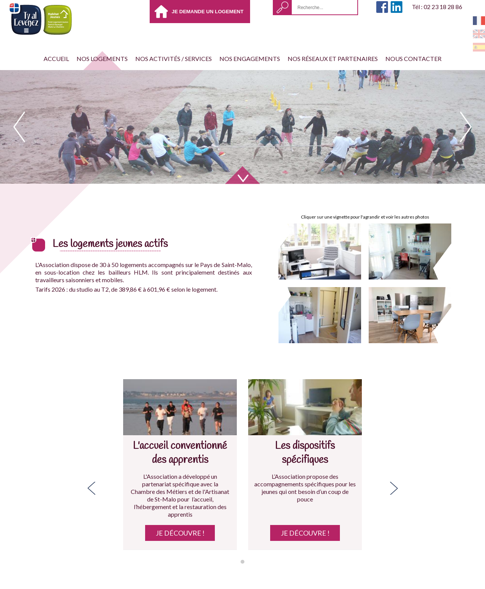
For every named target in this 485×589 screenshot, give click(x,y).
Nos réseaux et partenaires (333, 58)
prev (19, 126)
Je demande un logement (208, 11)
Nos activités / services (173, 58)
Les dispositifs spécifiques (305, 453)
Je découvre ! (180, 533)
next (466, 126)
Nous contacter (413, 58)
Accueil (56, 58)
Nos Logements (102, 58)
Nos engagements (249, 58)
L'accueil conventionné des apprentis (180, 453)
